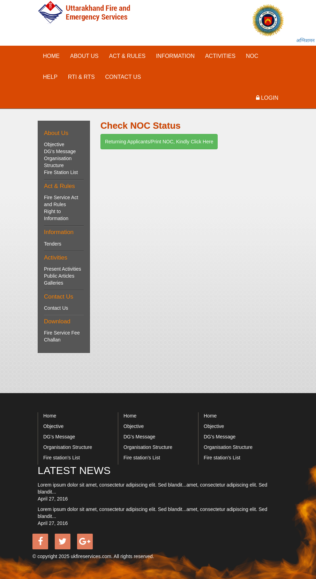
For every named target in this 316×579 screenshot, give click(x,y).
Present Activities (62, 269)
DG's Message (60, 151)
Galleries (53, 283)
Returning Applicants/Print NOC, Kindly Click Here (159, 141)
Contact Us (56, 308)
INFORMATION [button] (175, 56)
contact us (123, 77)
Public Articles (59, 276)
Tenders (52, 244)
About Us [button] (84, 56)
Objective (54, 144)
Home (51, 56)
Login (267, 98)
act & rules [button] (127, 56)
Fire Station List (61, 172)
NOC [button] (252, 56)
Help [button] (50, 77)
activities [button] (220, 56)
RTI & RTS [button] (81, 77)
